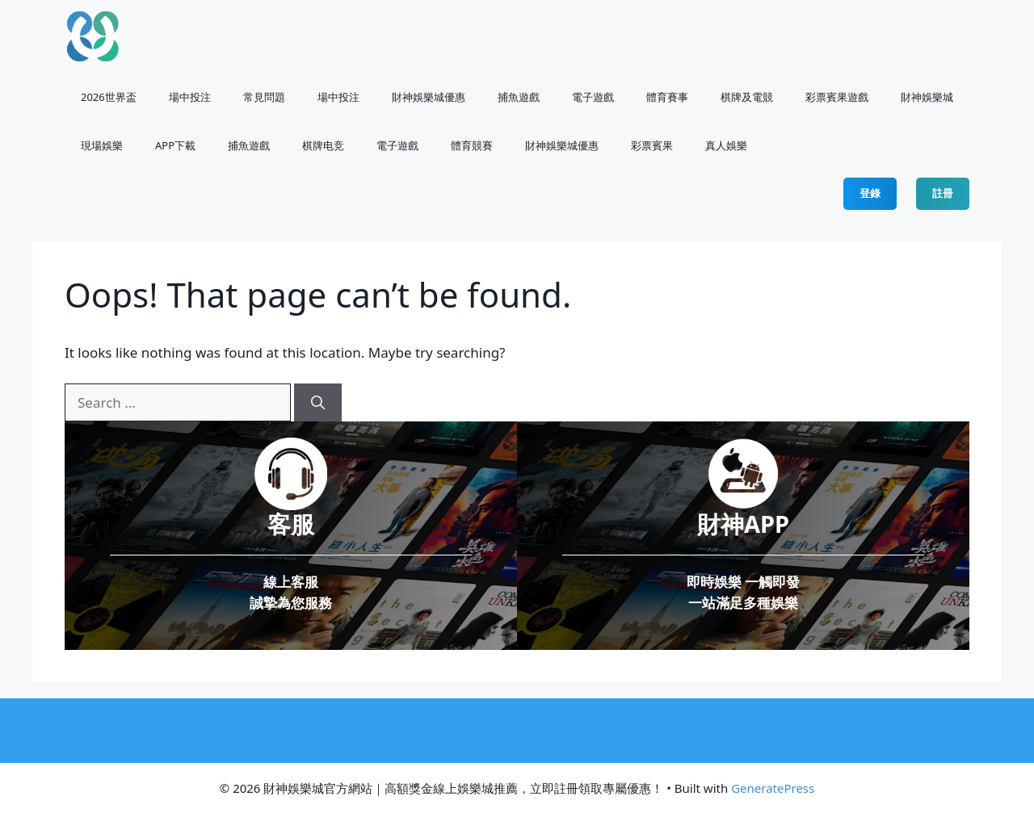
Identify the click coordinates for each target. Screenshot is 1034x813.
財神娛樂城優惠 (428, 97)
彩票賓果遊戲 (836, 97)
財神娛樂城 (927, 97)
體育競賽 (472, 145)
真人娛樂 (726, 145)
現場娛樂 (102, 145)
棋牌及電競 (747, 97)
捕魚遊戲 (519, 97)
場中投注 (190, 97)
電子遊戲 (593, 97)
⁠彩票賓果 (652, 145)
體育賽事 (667, 97)
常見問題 (264, 97)
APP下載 (175, 145)
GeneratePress (772, 788)
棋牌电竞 (323, 145)
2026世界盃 (109, 97)
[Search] (318, 402)
